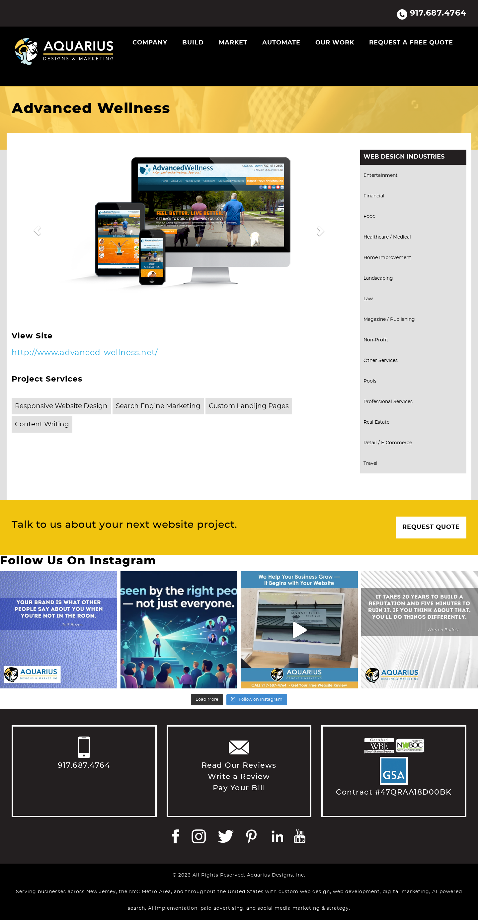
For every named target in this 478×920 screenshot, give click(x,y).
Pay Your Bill (239, 788)
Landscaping (378, 278)
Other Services (380, 360)
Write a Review (239, 776)
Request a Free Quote (411, 43)
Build (193, 43)
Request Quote (431, 527)
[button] (37, 231)
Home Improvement (387, 257)
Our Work (334, 43)
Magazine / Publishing (389, 319)
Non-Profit (375, 340)
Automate (281, 43)
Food (369, 216)
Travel (370, 463)
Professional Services (388, 401)
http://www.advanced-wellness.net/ (85, 353)
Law (368, 299)
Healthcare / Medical (387, 237)
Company (149, 43)
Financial (373, 196)
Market (233, 43)
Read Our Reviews (239, 765)
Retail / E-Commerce (387, 443)
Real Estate (376, 422)
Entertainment (380, 175)
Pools (369, 381)
